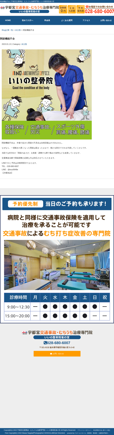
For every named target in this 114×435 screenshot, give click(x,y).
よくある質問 (66, 20)
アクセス (86, 20)
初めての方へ (27, 20)
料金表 (47, 20)
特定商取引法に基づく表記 (101, 430)
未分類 (18, 30)
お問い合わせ (106, 20)
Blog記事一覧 (7, 30)
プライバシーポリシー (84, 430)
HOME (8, 20)
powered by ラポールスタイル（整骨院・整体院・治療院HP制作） (88, 433)
